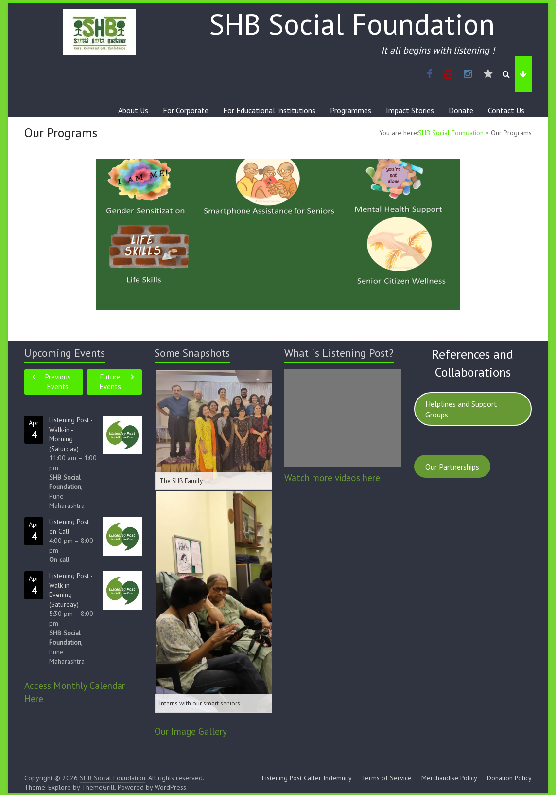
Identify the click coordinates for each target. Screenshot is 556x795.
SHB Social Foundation (352, 24)
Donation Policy (509, 778)
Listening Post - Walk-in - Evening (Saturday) (70, 590)
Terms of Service (387, 778)
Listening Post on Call (69, 526)
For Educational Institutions (269, 110)
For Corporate (185, 110)
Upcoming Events (64, 353)
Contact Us (506, 110)
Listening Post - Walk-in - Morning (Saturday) (70, 434)
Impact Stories (410, 110)
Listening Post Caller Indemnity (307, 778)
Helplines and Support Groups (461, 409)
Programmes (350, 110)
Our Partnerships (452, 466)
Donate (461, 110)
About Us (133, 110)
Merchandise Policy (449, 778)
